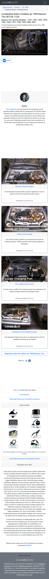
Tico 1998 (25, 7)
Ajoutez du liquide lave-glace (24, 186)
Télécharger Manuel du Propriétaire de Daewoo (24, 399)
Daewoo (17, 7)
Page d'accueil (7, 7)
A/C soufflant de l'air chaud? (24, 284)
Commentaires (24, 394)
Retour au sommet (24, 555)
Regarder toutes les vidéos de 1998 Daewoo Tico (24, 353)
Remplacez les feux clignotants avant (24, 332)
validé (6, 60)
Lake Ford (16, 390)
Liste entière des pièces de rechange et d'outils (24, 459)
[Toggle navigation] (45, 2)
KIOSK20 (28, 545)
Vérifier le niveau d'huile (24, 234)
